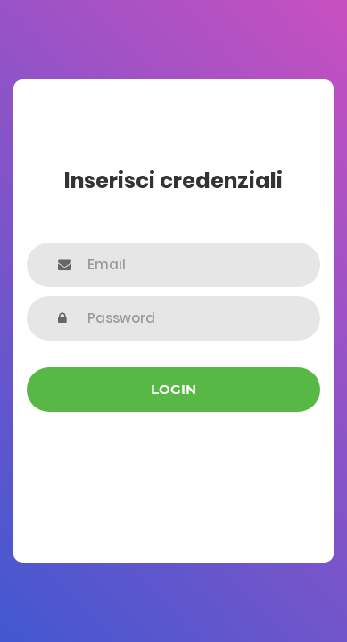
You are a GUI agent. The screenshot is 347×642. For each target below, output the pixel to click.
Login (173, 389)
